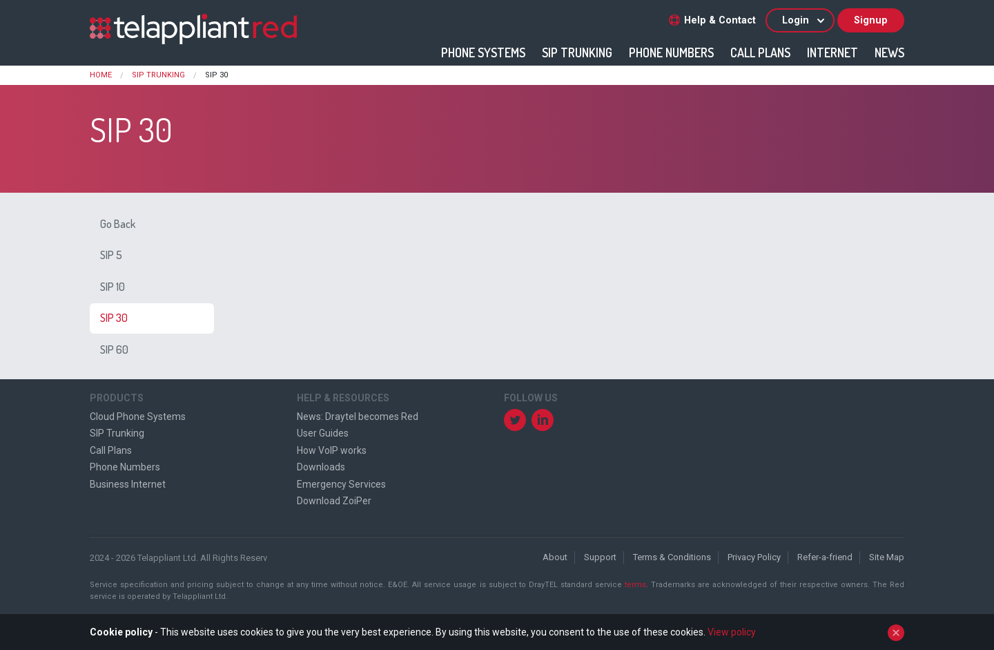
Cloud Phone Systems (138, 416)
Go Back (117, 224)
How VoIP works (332, 450)
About (555, 557)
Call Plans (760, 52)
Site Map (886, 557)
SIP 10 (112, 287)
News (889, 52)
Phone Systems (483, 52)
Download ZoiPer (334, 500)
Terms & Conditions (672, 557)
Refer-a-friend (824, 557)
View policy (732, 632)
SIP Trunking (577, 52)
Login (804, 20)
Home (101, 74)
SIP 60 (114, 349)
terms (635, 584)
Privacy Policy (754, 557)
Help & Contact (712, 20)
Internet (832, 52)
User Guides (323, 433)
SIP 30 (114, 318)
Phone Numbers (671, 52)
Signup (871, 20)
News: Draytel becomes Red (357, 416)
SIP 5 (111, 255)
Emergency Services (341, 484)
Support (600, 557)
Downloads (321, 466)
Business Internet (128, 484)
